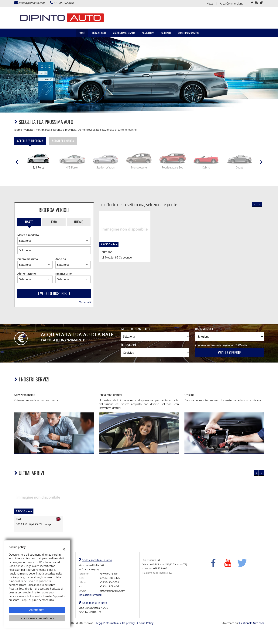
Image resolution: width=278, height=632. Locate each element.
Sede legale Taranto (94, 602)
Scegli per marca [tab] (63, 140)
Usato (29, 221)
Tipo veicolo (130, 345)
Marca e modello (28, 235)
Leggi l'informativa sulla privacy (115, 623)
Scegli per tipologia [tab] (30, 140)
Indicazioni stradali (90, 594)
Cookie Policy (145, 623)
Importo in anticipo (135, 329)
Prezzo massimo (27, 259)
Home (82, 33)
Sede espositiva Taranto (97, 560)
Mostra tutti (85, 302)
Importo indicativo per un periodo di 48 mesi (221, 345)
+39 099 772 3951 (63, 2)
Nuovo (78, 221)
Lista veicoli (99, 33)
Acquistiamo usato (124, 33)
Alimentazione (26, 273)
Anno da (60, 259)
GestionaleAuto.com (251, 623)
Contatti (166, 33)
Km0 (54, 221)
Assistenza (148, 33)
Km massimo (63, 273)
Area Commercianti (231, 3)
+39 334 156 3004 (109, 582)
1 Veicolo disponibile (54, 293)
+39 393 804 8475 (110, 577)
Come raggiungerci (188, 33)
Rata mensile (204, 329)
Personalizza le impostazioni (37, 618)
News (210, 3)
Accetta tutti (36, 609)
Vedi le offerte (229, 352)
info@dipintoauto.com (31, 2)
